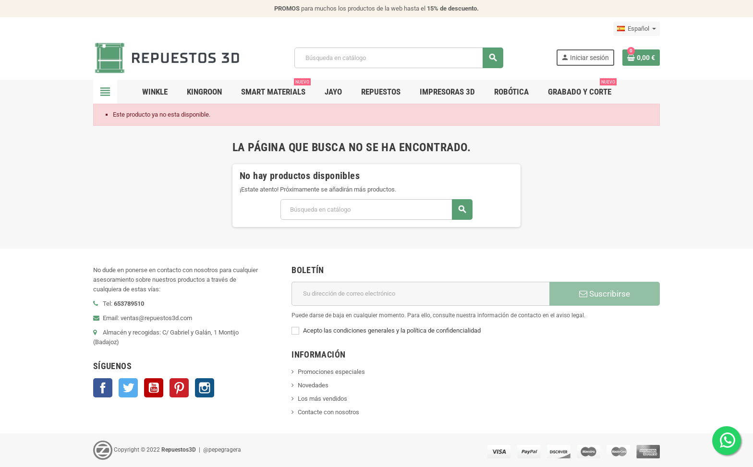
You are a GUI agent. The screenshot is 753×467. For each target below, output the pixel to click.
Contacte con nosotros (328, 412)
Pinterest (179, 387)
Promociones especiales (331, 371)
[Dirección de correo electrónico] (420, 294)
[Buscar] (398, 58)
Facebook (102, 387)
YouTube (153, 387)
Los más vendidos (322, 398)
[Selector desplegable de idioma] (636, 29)
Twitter (128, 387)
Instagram (204, 387)
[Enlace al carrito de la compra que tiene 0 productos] (641, 57)
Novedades (313, 385)
